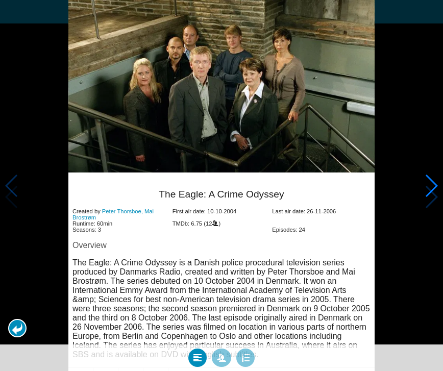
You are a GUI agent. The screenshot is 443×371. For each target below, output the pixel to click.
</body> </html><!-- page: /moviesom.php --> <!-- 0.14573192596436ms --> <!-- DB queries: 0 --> (221, 185)
